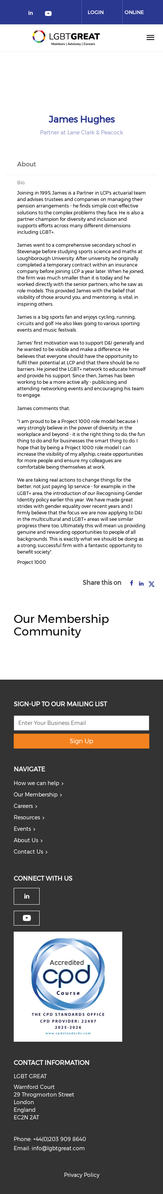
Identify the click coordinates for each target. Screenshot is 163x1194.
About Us (26, 840)
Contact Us (28, 851)
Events (22, 828)
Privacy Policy (81, 1175)
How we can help (36, 783)
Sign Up (81, 741)
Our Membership (36, 794)
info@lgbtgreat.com (58, 1148)
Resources (27, 817)
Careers (23, 806)
